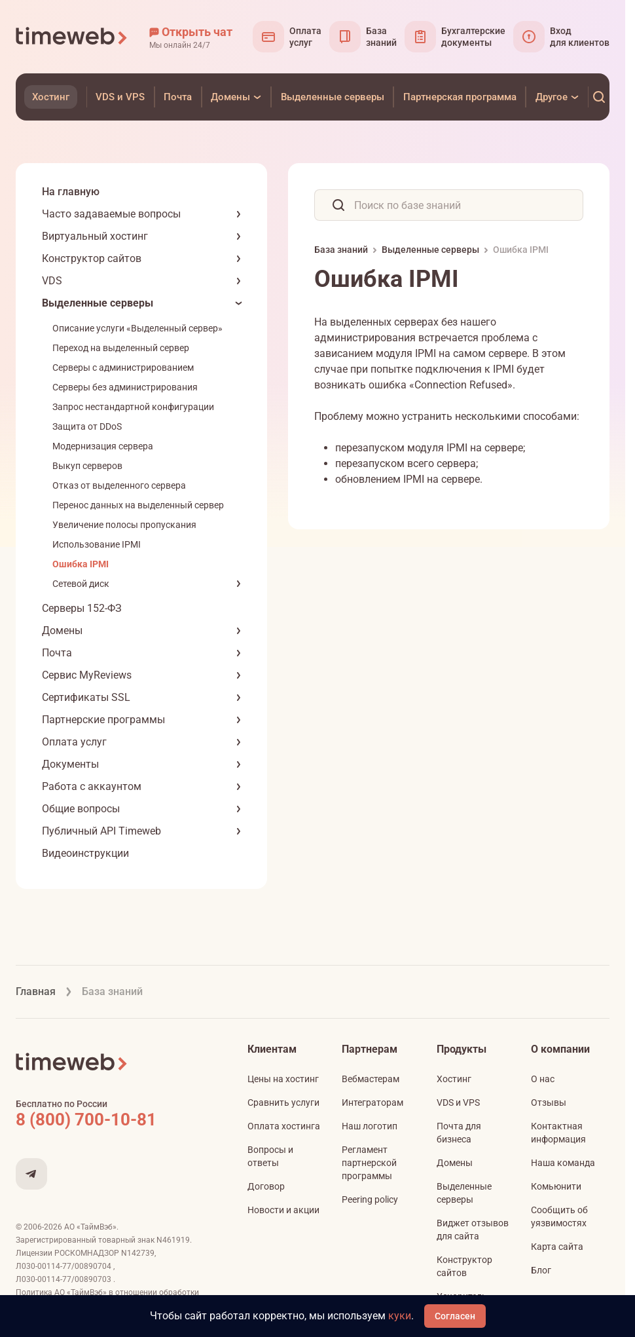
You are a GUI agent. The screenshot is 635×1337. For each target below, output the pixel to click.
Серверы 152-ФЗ (82, 608)
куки (399, 1315)
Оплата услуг (74, 742)
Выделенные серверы (97, 303)
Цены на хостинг (283, 1079)
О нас (542, 1079)
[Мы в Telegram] (31, 1174)
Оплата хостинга (283, 1126)
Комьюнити (556, 1186)
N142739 (137, 1253)
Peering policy (370, 1199)
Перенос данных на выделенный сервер (138, 505)
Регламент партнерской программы (369, 1162)
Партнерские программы (103, 719)
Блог (541, 1270)
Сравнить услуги (283, 1102)
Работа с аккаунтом (91, 786)
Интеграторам (372, 1102)
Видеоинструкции (85, 853)
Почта (57, 653)
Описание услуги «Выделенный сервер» (137, 328)
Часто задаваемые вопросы (111, 214)
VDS (52, 280)
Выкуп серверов (87, 466)
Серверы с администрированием (123, 367)
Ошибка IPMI (80, 564)
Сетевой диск (80, 583)
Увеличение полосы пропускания (124, 524)
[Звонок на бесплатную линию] (114, 1119)
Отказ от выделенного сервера (119, 485)
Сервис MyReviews (87, 675)
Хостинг (454, 1079)
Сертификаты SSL (86, 697)
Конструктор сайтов (91, 258)
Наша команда (563, 1163)
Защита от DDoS (87, 426)
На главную (71, 191)
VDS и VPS (458, 1102)
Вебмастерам (370, 1079)
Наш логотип (369, 1126)
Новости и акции (283, 1210)
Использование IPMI (96, 544)
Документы (70, 764)
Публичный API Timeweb (101, 831)
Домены (62, 630)
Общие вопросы (81, 808)
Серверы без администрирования (125, 387)
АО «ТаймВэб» (90, 1227)
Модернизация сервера (102, 446)
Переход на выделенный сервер (120, 348)
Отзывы (548, 1102)
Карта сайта (557, 1246)
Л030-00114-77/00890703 (64, 1279)
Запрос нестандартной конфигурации (133, 407)
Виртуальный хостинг (95, 236)
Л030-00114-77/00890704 (64, 1266)
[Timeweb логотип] (72, 37)
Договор (266, 1186)
